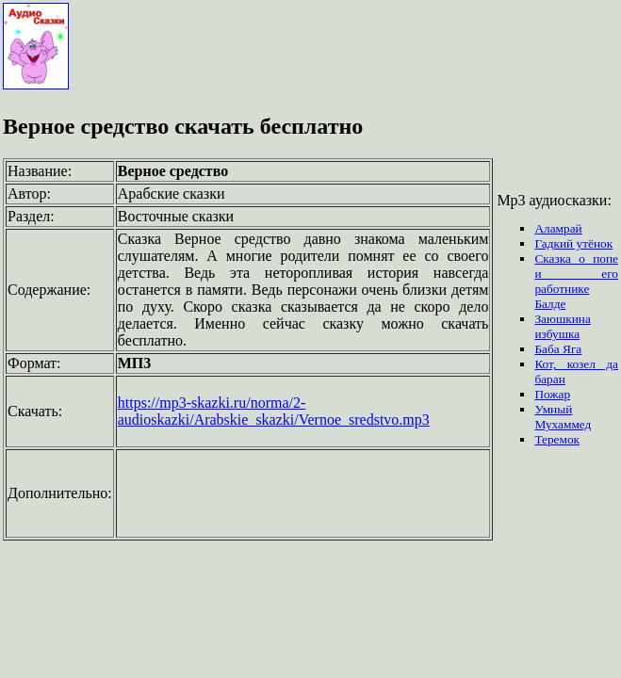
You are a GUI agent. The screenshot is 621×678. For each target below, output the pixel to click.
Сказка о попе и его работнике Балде (576, 281)
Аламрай (557, 228)
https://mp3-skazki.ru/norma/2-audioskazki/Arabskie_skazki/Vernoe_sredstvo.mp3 (274, 411)
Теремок (557, 439)
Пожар (552, 394)
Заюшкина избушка (562, 326)
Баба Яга (557, 349)
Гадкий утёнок (573, 243)
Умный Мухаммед (562, 416)
